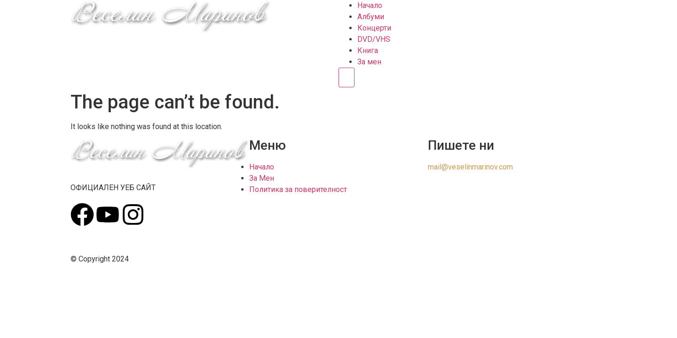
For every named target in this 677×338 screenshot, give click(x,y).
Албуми (370, 16)
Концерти (374, 27)
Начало (369, 5)
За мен (369, 61)
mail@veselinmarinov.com (470, 166)
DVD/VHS (373, 39)
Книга (367, 50)
